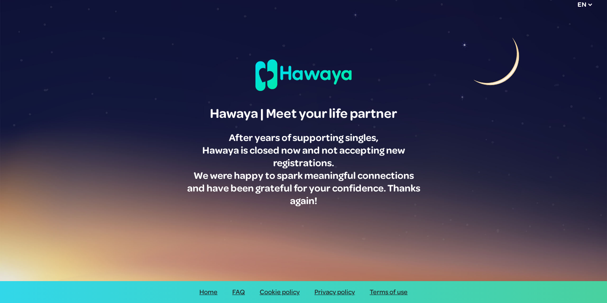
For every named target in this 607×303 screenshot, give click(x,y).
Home (208, 292)
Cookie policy (280, 292)
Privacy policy (334, 292)
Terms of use (389, 292)
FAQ (238, 292)
